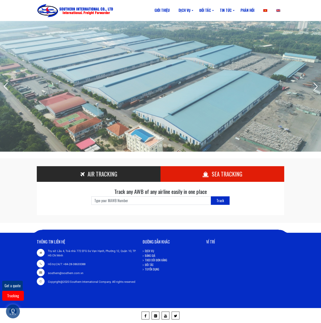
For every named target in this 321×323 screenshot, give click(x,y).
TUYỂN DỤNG (152, 269)
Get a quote (12, 285)
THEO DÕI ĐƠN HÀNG (156, 260)
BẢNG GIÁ (150, 255)
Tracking (13, 295)
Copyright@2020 (58, 281)
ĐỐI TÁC (205, 10)
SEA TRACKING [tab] (222, 174)
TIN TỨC (226, 10)
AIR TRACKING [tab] (98, 174)
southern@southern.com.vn (65, 273)
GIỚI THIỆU (162, 10)
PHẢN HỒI (247, 10)
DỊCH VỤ (184, 10)
